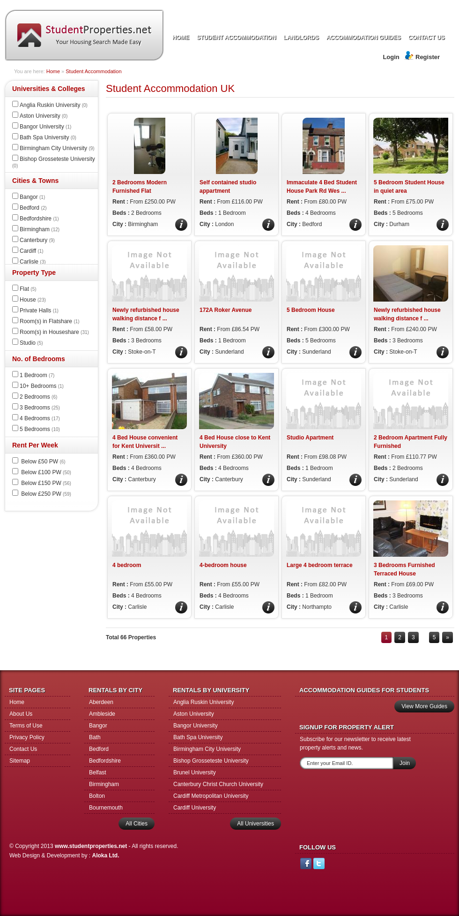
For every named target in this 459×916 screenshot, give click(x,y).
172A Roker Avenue (226, 310)
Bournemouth (106, 807)
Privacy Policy (26, 737)
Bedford (33, 207)
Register (427, 57)
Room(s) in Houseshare (54, 332)
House (33, 299)
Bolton (97, 796)
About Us (20, 714)
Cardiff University (194, 807)
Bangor (32, 197)
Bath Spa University (48, 137)
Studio (31, 343)
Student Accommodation (93, 71)
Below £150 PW (45, 483)
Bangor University (45, 126)
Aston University (43, 116)
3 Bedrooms (40, 407)
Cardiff (32, 251)
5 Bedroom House (311, 310)
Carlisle (33, 261)
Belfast (97, 772)
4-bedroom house (223, 565)
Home (53, 71)
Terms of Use (26, 725)
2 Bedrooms (38, 397)
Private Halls (39, 310)
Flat (28, 289)
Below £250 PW (45, 494)
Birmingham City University (57, 148)
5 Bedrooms (40, 429)
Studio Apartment (310, 437)
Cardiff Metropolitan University (211, 796)
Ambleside (102, 714)
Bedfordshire (39, 218)
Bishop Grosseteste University (211, 760)
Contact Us (23, 749)
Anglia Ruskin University (54, 105)
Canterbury (37, 240)
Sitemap (19, 760)
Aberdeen (101, 702)
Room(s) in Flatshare (50, 321)
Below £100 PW (45, 472)
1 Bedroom (37, 375)
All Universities (255, 823)
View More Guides (424, 706)
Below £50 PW (43, 461)
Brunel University (194, 772)
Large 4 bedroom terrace (320, 565)
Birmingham (39, 229)
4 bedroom (126, 565)
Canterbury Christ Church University (218, 784)
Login (391, 57)
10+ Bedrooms (42, 386)
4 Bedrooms (40, 418)
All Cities (137, 823)
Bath (95, 737)
